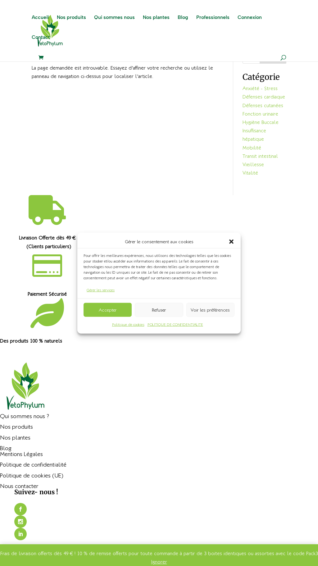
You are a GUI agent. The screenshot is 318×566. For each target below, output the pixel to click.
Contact (41, 37)
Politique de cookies (128, 324)
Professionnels (212, 18)
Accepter (108, 310)
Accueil (40, 18)
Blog (183, 18)
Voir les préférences (210, 310)
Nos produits (71, 18)
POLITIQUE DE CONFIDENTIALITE (175, 324)
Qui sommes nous (114, 18)
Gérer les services (101, 290)
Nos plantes (156, 18)
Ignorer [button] (159, 561)
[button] (231, 241)
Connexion (250, 18)
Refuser (159, 310)
